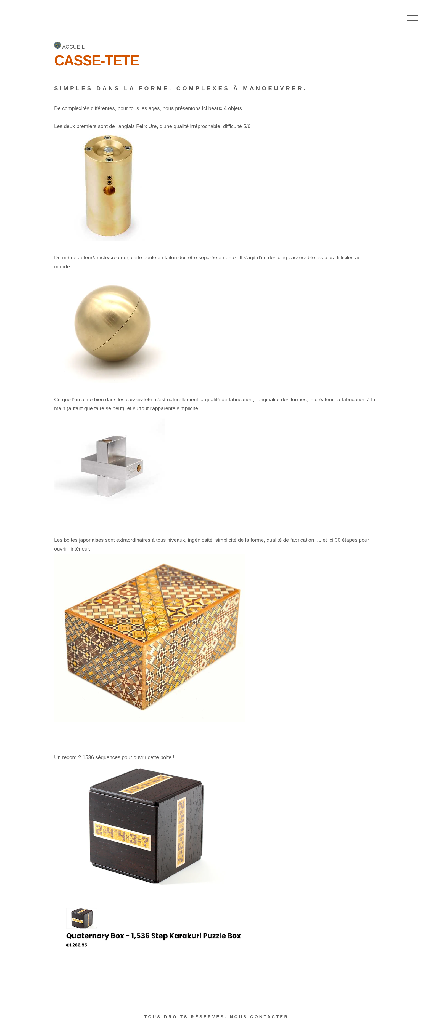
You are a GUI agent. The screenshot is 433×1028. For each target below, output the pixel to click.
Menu (412, 18)
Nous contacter (259, 1016)
